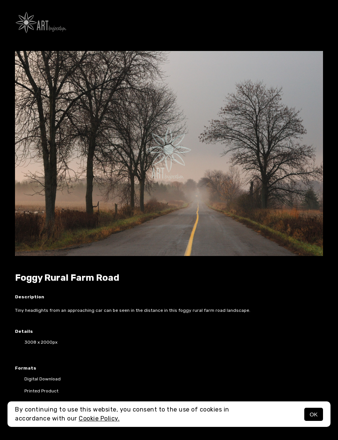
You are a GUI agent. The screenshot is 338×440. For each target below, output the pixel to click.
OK (314, 414)
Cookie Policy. (99, 418)
